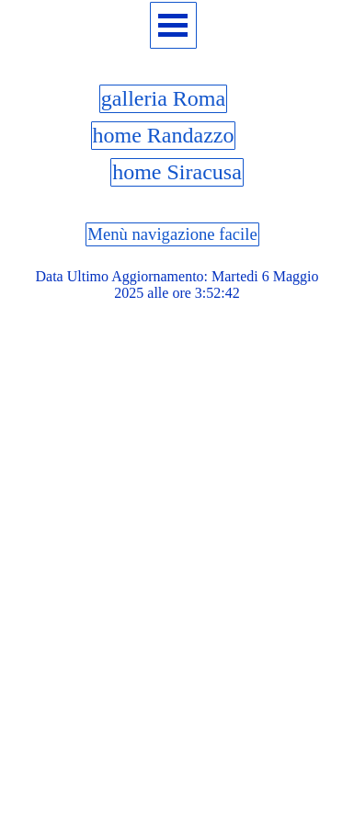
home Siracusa (177, 172)
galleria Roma (163, 98)
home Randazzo (163, 135)
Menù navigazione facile (172, 234)
